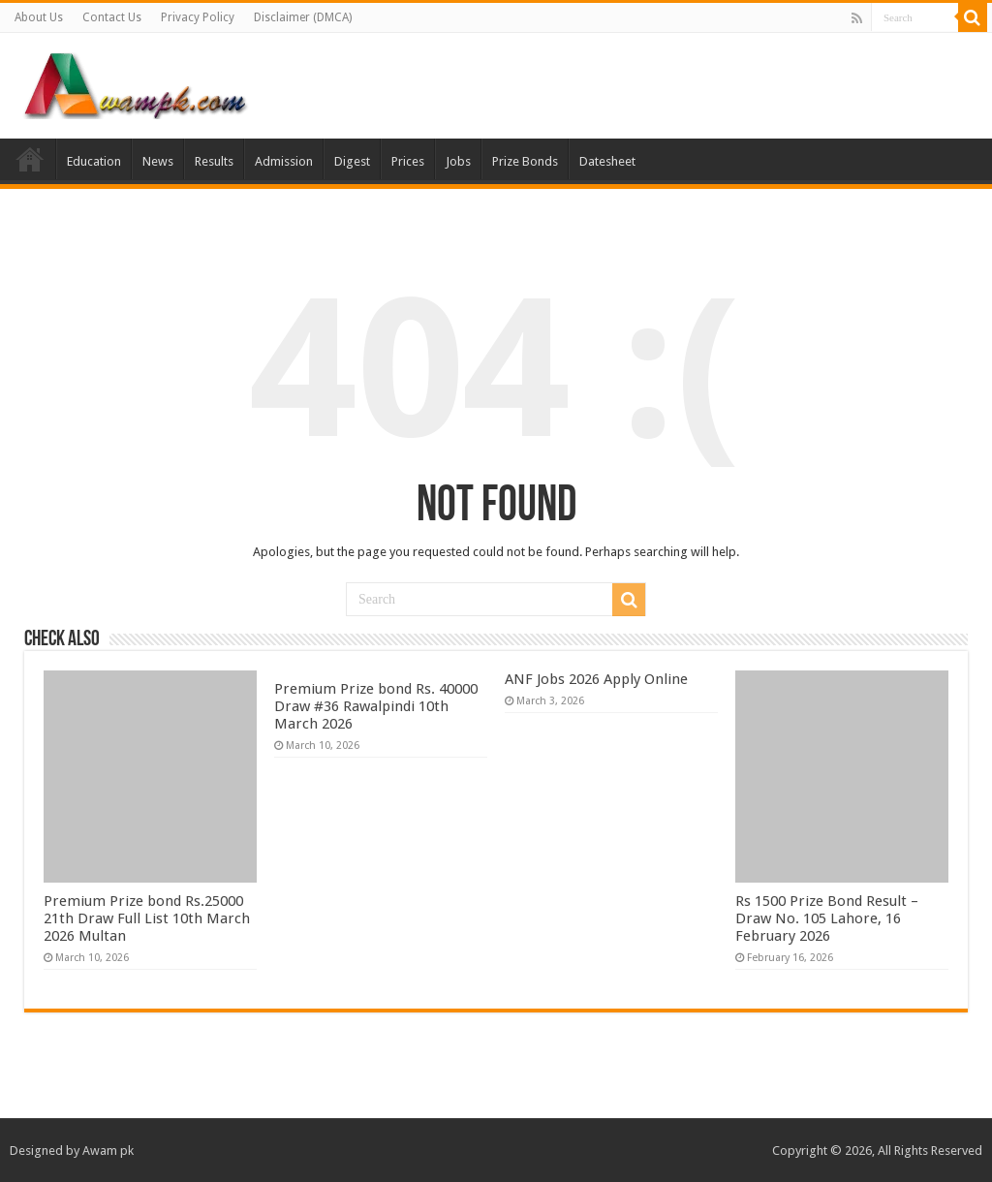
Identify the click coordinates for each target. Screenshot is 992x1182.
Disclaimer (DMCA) (303, 17)
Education (94, 161)
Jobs (458, 161)
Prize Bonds (525, 161)
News (157, 161)
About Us (39, 17)
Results (214, 161)
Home (30, 159)
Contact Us (111, 17)
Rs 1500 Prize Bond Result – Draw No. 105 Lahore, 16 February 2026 (826, 918)
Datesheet (607, 161)
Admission (284, 161)
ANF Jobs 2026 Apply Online (596, 679)
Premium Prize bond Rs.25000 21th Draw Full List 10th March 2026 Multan (147, 918)
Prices (407, 161)
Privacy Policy (197, 17)
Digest (352, 161)
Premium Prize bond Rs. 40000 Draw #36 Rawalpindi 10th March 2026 (376, 706)
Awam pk (108, 1150)
